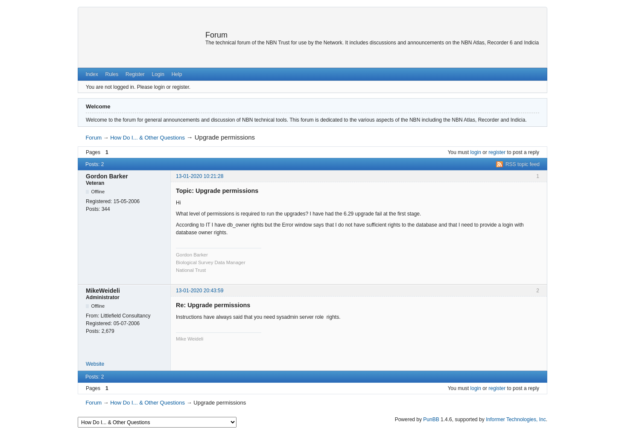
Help (177, 74)
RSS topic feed (522, 164)
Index (91, 74)
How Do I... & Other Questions (147, 137)
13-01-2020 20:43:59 (199, 291)
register (496, 152)
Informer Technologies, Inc (516, 419)
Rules (112, 74)
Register (135, 74)
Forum (216, 35)
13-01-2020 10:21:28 (199, 176)
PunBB (431, 419)
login (475, 152)
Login (158, 74)
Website (95, 364)
